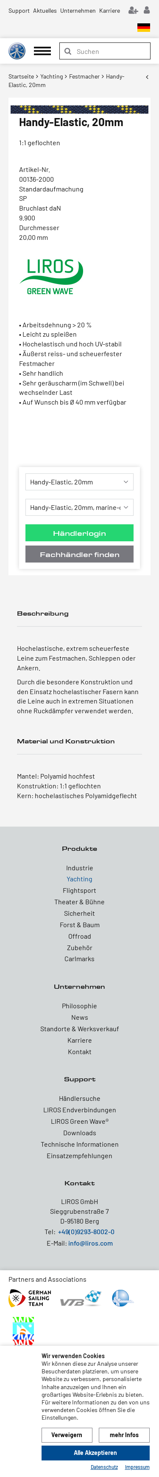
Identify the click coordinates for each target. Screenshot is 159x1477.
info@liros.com (90, 1243)
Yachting (79, 879)
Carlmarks (79, 958)
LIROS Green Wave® (80, 1121)
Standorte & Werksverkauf (79, 1028)
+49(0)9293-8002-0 (86, 1231)
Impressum (137, 1467)
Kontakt (80, 1051)
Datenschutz (104, 1467)
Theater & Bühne (79, 901)
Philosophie (79, 1006)
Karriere (109, 10)
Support (19, 10)
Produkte (79, 848)
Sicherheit (79, 913)
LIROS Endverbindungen (79, 1110)
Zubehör (79, 947)
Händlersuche (79, 1098)
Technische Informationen (80, 1144)
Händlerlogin (79, 533)
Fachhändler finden (80, 554)
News (79, 1017)
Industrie (79, 868)
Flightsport (79, 890)
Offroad (79, 936)
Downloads (79, 1132)
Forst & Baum (80, 924)
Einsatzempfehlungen (79, 1155)
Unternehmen (78, 10)
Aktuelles (45, 10)
